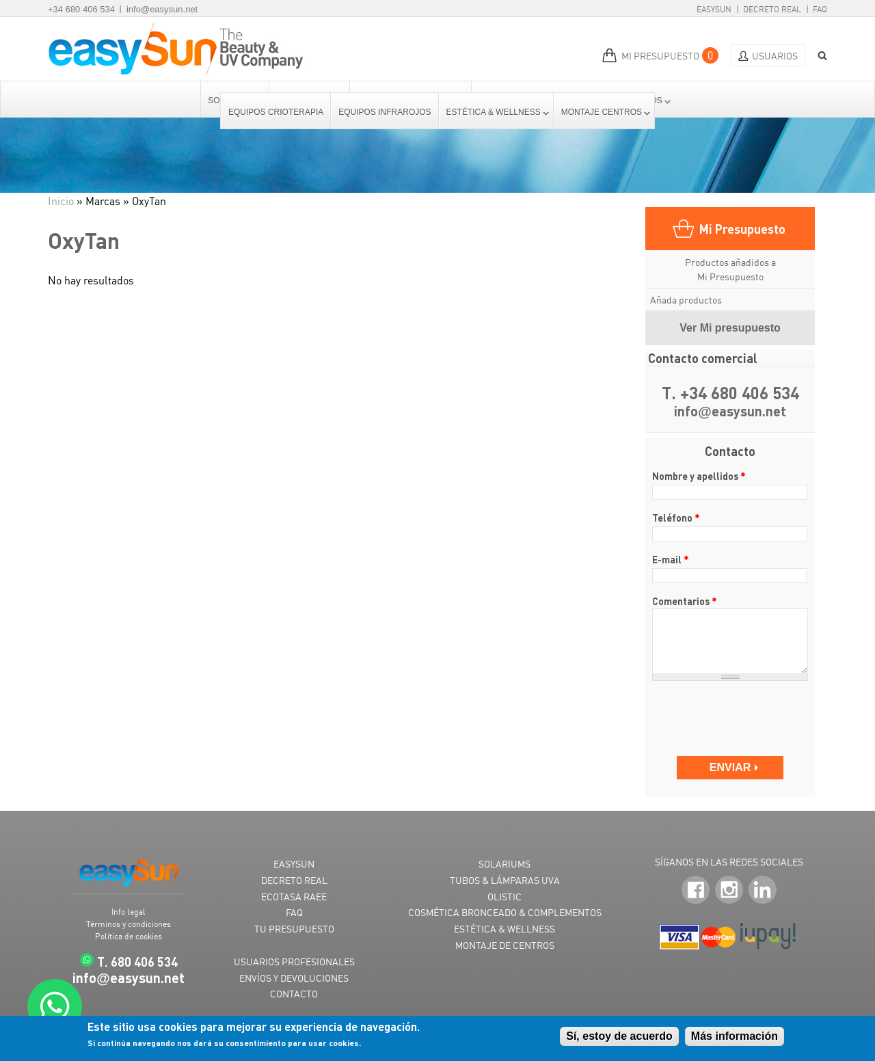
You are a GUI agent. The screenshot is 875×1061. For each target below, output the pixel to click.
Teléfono (676, 517)
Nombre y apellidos (699, 476)
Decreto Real (772, 9)
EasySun (714, 9)
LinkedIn (762, 889)
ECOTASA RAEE (294, 896)
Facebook (695, 889)
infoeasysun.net (730, 412)
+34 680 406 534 (81, 9)
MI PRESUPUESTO (660, 56)
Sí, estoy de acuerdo (619, 1036)
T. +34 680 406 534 (730, 393)
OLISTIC (504, 896)
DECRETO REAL (294, 880)
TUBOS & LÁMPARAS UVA (505, 880)
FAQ (820, 9)
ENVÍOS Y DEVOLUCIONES (294, 978)
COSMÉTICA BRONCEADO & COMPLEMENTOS (505, 912)
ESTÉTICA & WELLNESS (504, 929)
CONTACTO (294, 993)
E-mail (670, 559)
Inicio (61, 201)
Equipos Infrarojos (384, 112)
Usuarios (775, 56)
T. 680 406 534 (137, 961)
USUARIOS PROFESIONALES (294, 961)
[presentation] (731, 712)
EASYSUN (293, 864)
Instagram (729, 889)
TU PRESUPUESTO (294, 929)
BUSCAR (817, 55)
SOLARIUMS (504, 864)
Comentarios (684, 601)
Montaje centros (602, 112)
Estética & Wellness (494, 112)
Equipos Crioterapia (275, 112)
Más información (734, 1036)
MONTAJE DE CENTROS (504, 945)
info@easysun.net (162, 9)
